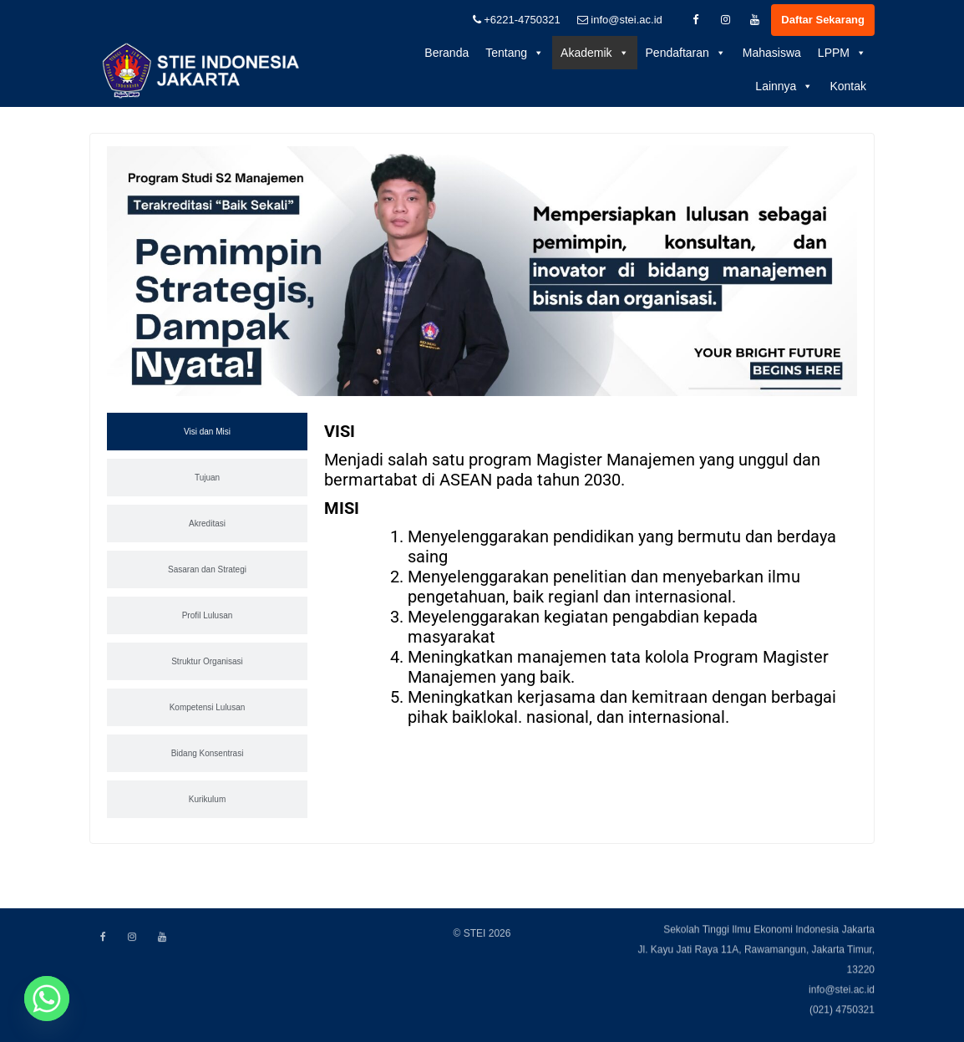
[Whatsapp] (46, 998)
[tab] (207, 434)
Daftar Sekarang (823, 19)
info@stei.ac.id (619, 19)
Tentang (514, 52)
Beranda (446, 52)
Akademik (594, 52)
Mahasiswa (772, 52)
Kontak (848, 86)
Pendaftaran (686, 52)
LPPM (842, 52)
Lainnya (784, 86)
